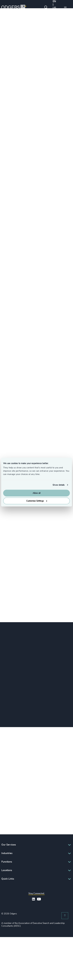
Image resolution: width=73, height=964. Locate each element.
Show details (58, 485)
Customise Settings (36, 501)
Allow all (36, 493)
